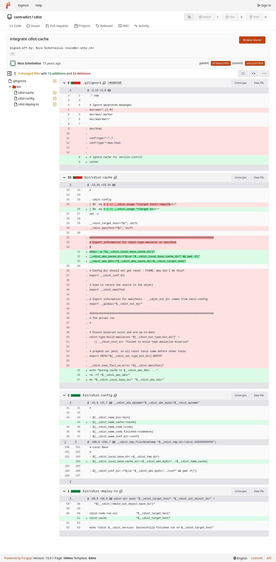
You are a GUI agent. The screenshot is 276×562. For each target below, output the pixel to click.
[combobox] (243, 73)
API (269, 558)
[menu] (264, 73)
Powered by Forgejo (18, 558)
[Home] (8, 5)
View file (259, 83)
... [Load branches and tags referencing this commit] (12, 53)
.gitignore (92, 83)
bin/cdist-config (97, 395)
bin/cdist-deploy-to (100, 491)
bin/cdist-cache (98, 177)
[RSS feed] (189, 16)
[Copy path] (104, 83)
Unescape (240, 83)
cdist (38, 17)
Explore (23, 5)
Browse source (252, 40)
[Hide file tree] (9, 73)
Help (38, 5)
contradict (22, 17)
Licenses (257, 558)
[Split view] (253, 73)
